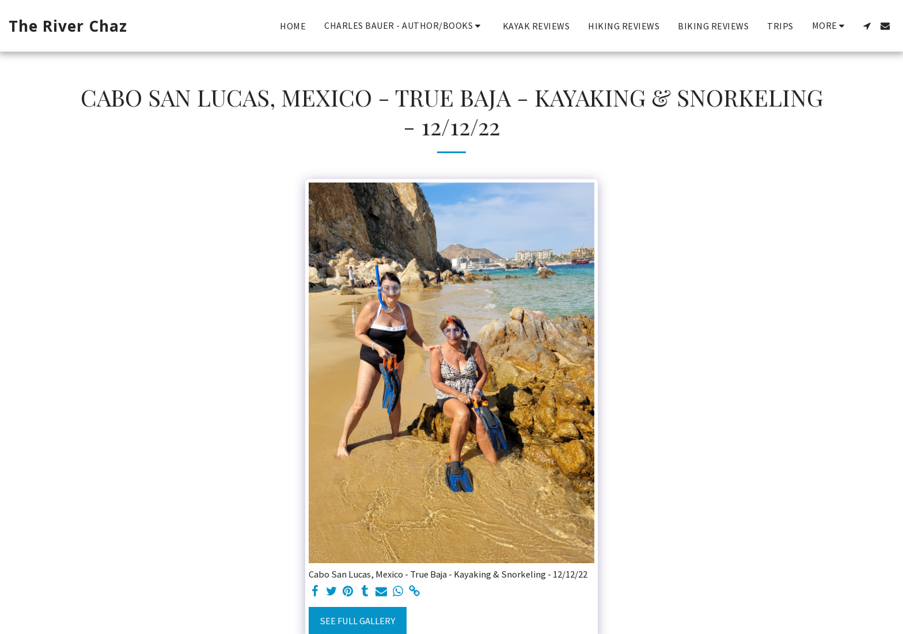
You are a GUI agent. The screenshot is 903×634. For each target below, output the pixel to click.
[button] (404, 25)
